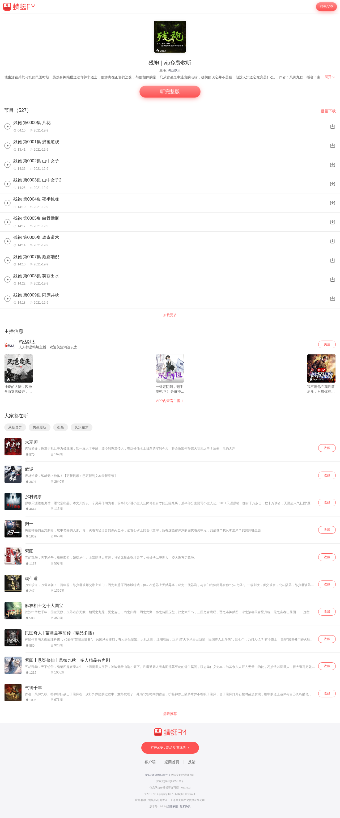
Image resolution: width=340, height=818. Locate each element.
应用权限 (172, 806)
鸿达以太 (174, 70)
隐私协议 (185, 806)
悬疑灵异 (15, 427)
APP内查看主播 (170, 401)
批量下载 (328, 111)
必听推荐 (170, 714)
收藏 (327, 448)
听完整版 (170, 92)
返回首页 (171, 762)
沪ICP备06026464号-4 (157, 774)
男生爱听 (39, 427)
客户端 (150, 762)
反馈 (192, 762)
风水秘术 (81, 427)
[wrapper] (170, 415)
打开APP (326, 7)
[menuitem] (330, 77)
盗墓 (60, 427)
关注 (327, 344)
